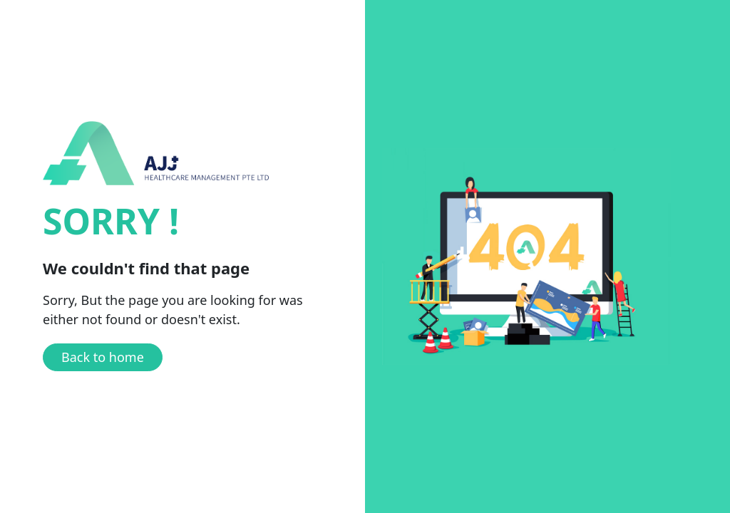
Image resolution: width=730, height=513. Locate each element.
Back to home (102, 357)
